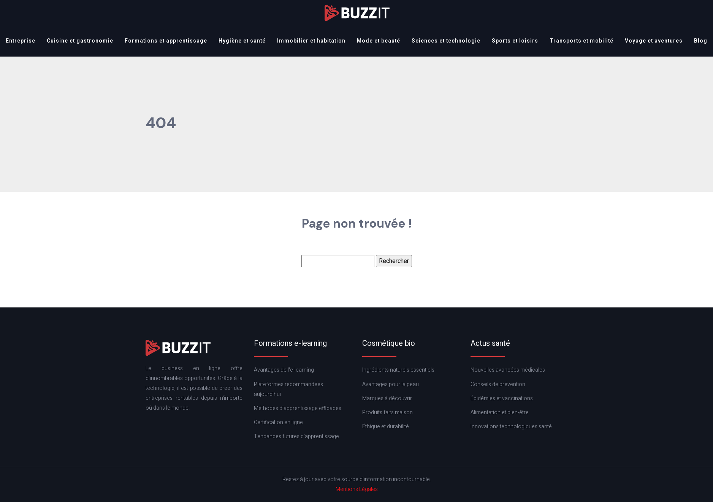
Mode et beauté (378, 41)
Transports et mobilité (581, 41)
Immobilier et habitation (311, 41)
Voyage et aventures (654, 41)
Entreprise (20, 41)
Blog (700, 41)
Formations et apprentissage (166, 41)
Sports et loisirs (515, 41)
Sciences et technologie (446, 41)
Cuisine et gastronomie (80, 41)
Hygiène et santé (242, 41)
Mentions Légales (357, 489)
